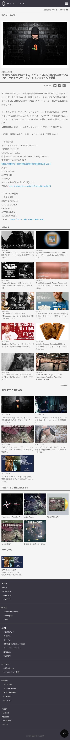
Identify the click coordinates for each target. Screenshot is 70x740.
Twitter (4, 709)
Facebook (5, 713)
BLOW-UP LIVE (10, 689)
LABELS (7, 599)
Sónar (6, 620)
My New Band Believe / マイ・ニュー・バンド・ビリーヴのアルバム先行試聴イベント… (52, 255)
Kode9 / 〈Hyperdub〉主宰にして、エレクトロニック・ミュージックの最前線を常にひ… (51, 420)
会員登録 (47, 10)
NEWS (12, 15)
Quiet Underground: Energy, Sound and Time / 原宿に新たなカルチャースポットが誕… (51, 285)
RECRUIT (7, 700)
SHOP (3, 628)
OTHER (4, 681)
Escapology (6, 544)
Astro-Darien (29, 517)
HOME (4, 15)
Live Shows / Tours (11, 612)
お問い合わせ (9, 668)
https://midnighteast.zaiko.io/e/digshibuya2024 (30, 186)
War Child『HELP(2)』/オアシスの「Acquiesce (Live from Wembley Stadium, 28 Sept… (49, 377)
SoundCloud (6, 721)
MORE (62, 386)
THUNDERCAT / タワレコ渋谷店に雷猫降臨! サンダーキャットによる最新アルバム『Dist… (17, 255)
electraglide (8, 616)
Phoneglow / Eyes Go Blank (12, 517)
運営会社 (7, 652)
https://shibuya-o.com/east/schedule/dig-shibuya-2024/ (26, 164)
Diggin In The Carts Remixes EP (37, 544)
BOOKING (8, 685)
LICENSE (7, 696)
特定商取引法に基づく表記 (14, 644)
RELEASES (6, 591)
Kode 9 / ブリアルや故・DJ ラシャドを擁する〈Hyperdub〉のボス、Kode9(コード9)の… (50, 449)
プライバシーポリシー (12, 648)
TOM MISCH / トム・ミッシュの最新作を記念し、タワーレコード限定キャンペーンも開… (52, 316)
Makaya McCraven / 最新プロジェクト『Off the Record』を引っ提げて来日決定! (16, 285)
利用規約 (7, 656)
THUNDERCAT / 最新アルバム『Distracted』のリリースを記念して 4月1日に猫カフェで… (17, 316)
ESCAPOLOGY (53, 517)
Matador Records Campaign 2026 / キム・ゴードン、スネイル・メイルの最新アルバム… (51, 346)
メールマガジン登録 (11, 672)
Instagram (5, 717)
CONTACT (5, 664)
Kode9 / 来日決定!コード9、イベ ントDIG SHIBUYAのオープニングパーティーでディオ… (16, 420)
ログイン (55, 10)
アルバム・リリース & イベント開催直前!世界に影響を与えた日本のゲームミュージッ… (17, 479)
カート (62, 10)
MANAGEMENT (10, 693)
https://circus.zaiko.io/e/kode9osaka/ (26, 219)
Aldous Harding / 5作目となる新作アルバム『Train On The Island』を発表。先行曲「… (17, 377)
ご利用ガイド (9, 632)
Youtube (4, 725)
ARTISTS (7, 595)
